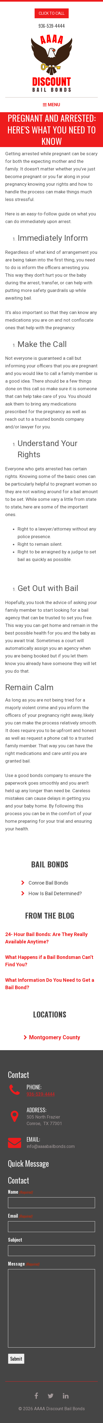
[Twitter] (51, 1396)
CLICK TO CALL (52, 13)
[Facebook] (36, 1396)
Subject (15, 1239)
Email (20, 1215)
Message (23, 1263)
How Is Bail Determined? (51, 893)
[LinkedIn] (66, 1396)
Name (20, 1192)
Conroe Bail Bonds (44, 883)
